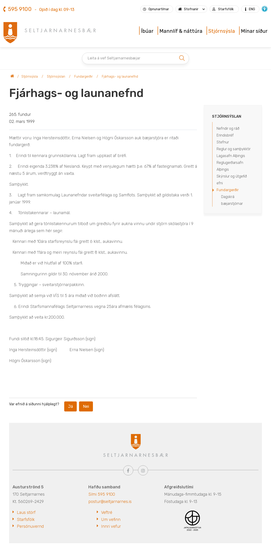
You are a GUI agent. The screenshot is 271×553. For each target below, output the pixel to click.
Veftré (106, 512)
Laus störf (26, 512)
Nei (86, 406)
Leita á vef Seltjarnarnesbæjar (114, 58)
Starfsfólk (26, 519)
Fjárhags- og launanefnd (120, 77)
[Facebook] (128, 470)
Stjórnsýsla (29, 77)
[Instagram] (143, 470)
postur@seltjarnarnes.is (110, 501)
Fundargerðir (83, 77)
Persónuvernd (30, 526)
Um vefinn (110, 519)
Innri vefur (111, 526)
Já (70, 406)
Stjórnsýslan (56, 77)
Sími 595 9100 (101, 494)
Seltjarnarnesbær (12, 76)
